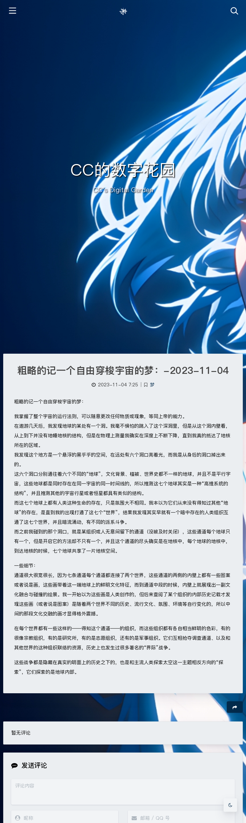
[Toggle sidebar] (12, 11)
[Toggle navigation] (234, 11)
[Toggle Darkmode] (230, 805)
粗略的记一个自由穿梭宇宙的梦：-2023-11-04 (123, 370)
